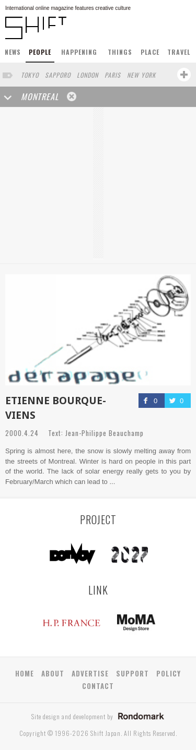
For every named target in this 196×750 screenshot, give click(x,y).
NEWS (13, 51)
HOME (24, 673)
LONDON (87, 74)
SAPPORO (58, 74)
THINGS (120, 51)
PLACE (150, 51)
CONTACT (98, 686)
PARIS (113, 74)
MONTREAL (40, 96)
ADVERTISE (90, 673)
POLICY (168, 673)
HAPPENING (79, 51)
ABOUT (52, 673)
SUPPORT (132, 673)
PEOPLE (40, 51)
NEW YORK (141, 74)
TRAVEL (178, 51)
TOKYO (30, 74)
